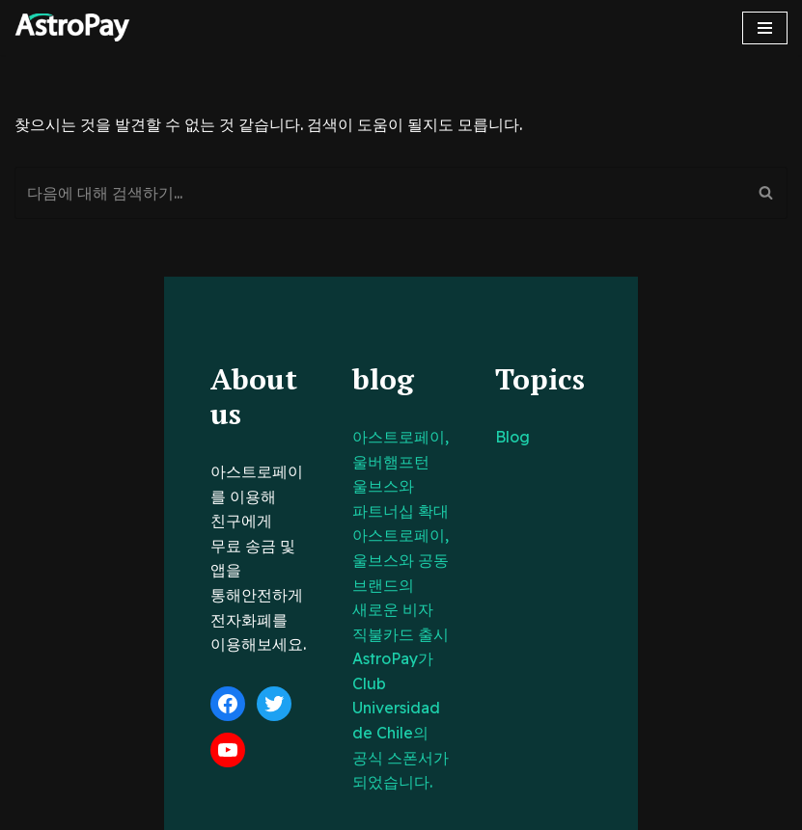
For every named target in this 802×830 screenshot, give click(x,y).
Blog (567, 436)
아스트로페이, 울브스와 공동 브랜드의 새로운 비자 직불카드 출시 (396, 511)
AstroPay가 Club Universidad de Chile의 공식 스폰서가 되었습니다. (399, 584)
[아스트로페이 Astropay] (72, 27)
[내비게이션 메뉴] (765, 28)
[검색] (379, 193)
